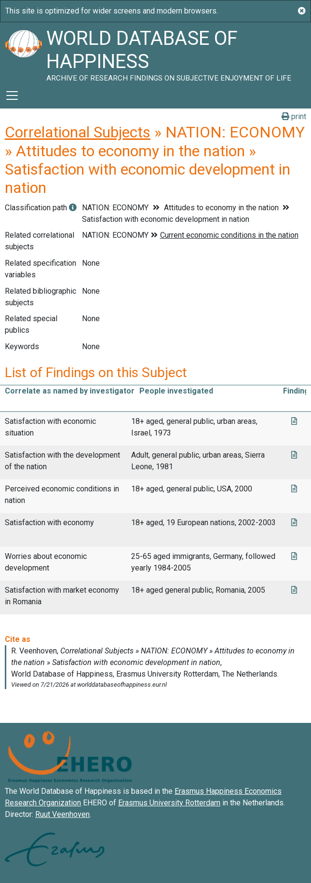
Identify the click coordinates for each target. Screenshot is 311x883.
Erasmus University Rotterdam (169, 802)
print (294, 116)
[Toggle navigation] (12, 95)
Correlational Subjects (77, 132)
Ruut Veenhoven (62, 814)
